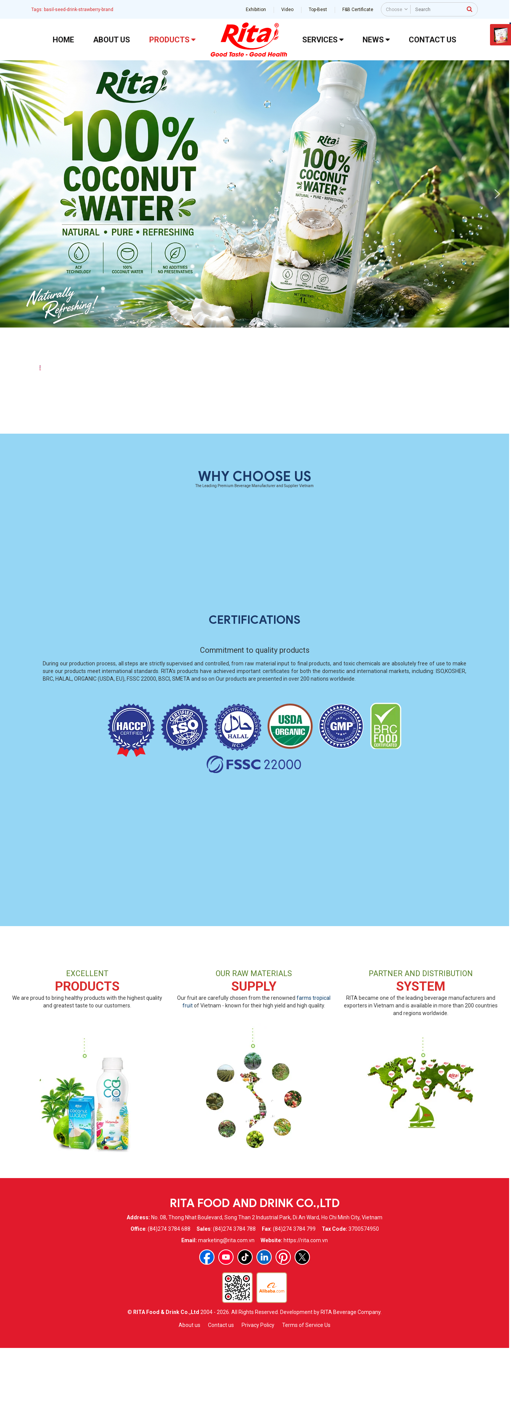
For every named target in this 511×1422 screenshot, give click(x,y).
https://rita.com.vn (306, 1313)
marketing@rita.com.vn (226, 1313)
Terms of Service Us (306, 1398)
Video (287, 9)
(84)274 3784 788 (234, 1302)
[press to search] (469, 8)
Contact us (221, 1398)
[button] (12, 194)
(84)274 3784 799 (294, 1302)
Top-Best (318, 9)
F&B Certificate (357, 9)
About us (189, 1398)
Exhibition (256, 9)
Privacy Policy (258, 1398)
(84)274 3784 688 (169, 1302)
